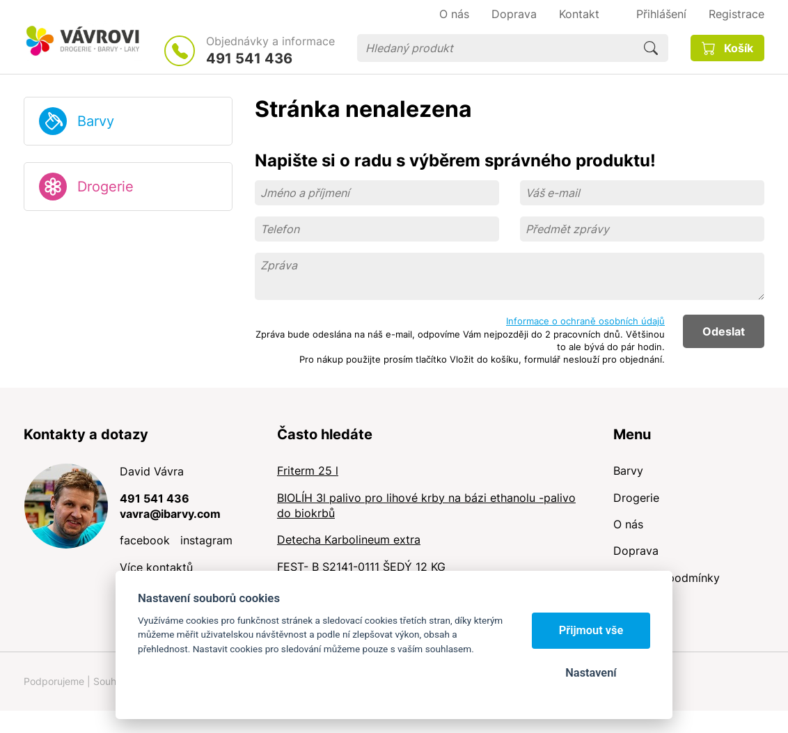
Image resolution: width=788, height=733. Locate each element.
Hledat (650, 48)
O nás (628, 524)
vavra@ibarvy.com (170, 514)
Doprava (636, 551)
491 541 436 (249, 58)
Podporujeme (54, 681)
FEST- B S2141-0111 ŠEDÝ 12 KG (361, 567)
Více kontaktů (156, 567)
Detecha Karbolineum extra (348, 539)
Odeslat (723, 331)
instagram (206, 540)
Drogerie (105, 186)
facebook (145, 540)
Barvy (95, 121)
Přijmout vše (591, 630)
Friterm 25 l (307, 471)
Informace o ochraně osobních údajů (585, 320)
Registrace (736, 14)
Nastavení (590, 672)
